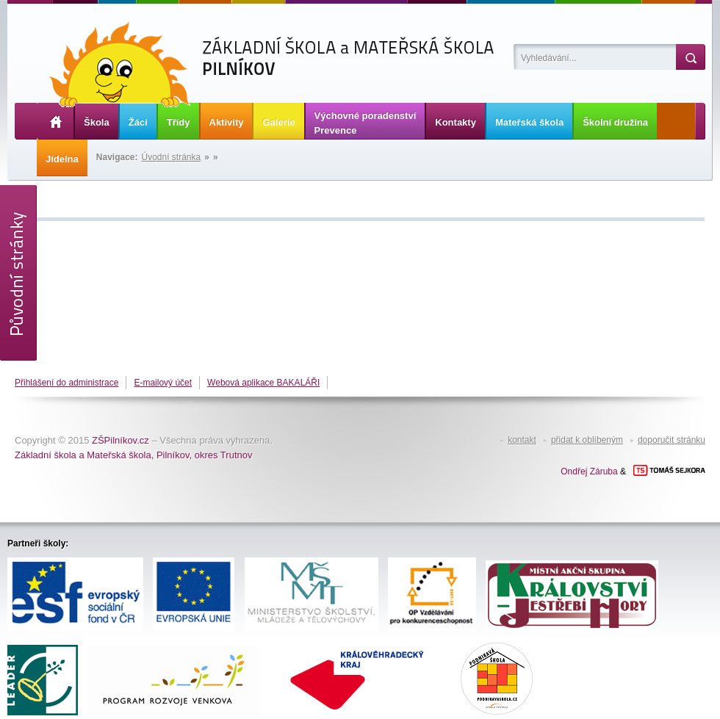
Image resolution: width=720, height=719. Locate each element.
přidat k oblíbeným (587, 440)
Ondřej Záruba (589, 471)
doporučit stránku (671, 440)
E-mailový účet (163, 382)
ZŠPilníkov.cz (120, 440)
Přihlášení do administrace (66, 382)
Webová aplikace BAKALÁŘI (263, 382)
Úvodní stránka (171, 157)
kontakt (522, 440)
